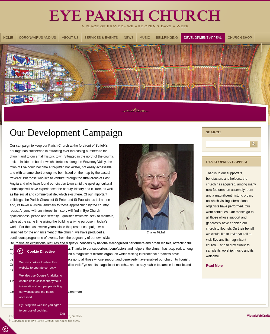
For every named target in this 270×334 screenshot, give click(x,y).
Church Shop (240, 38)
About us (70, 38)
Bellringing (167, 38)
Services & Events (101, 38)
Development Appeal (203, 38)
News (129, 38)
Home (8, 38)
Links (232, 47)
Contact (251, 47)
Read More (214, 266)
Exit (62, 313)
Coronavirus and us (37, 38)
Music (145, 38)
